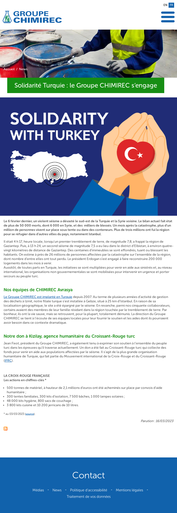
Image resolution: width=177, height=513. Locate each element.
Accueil (9, 69)
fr (171, 5)
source (30, 413)
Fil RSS (5, 429)
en (165, 5)
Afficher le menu (168, 17)
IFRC (8, 361)
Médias (38, 490)
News (23, 69)
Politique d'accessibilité (88, 490)
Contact (88, 475)
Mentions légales (129, 490)
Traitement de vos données (89, 496)
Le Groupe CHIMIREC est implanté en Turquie (38, 297)
